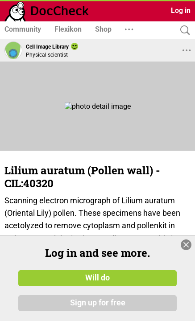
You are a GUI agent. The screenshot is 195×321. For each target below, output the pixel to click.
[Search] (183, 30)
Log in (181, 10)
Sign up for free (97, 302)
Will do (97, 277)
